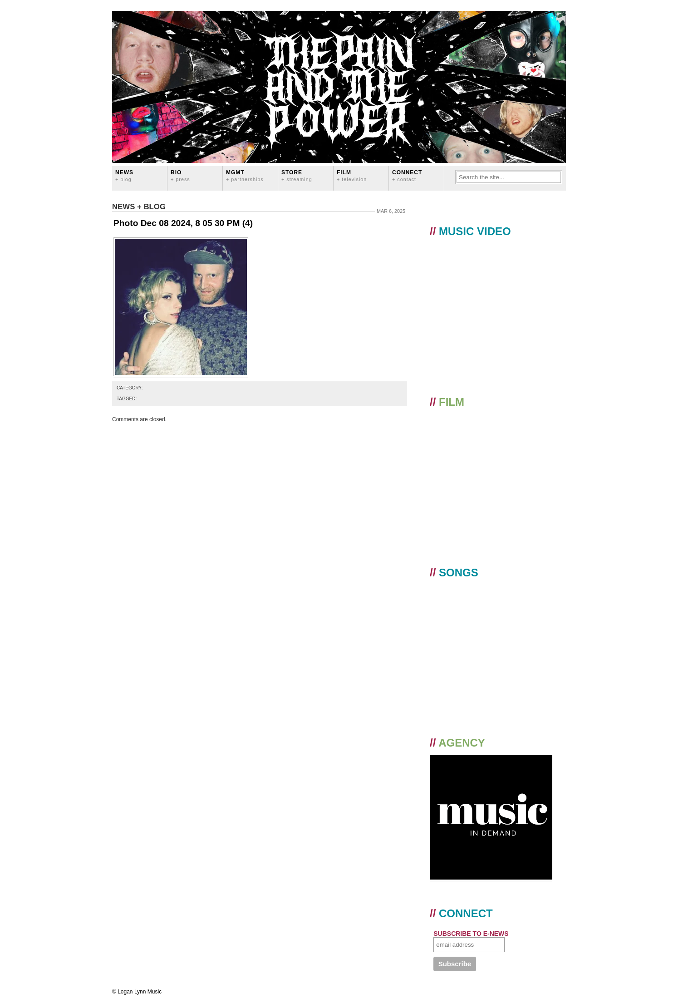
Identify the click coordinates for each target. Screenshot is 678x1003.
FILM (352, 175)
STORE (296, 175)
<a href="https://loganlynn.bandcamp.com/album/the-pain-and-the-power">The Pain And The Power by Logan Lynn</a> (492, 646)
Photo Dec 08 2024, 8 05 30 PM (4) (183, 223)
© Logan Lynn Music (137, 991)
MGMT (245, 175)
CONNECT (407, 175)
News (124, 175)
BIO (180, 175)
